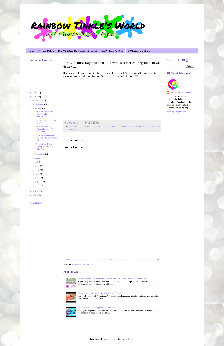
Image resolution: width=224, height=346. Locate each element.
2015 (35, 195)
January (38, 186)
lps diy (71, 129)
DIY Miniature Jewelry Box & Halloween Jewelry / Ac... (44, 114)
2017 (35, 97)
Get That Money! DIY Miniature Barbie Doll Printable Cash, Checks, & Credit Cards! (112, 279)
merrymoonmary (110, 339)
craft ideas (74, 127)
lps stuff (77, 129)
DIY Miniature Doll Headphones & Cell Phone (96, 308)
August (38, 158)
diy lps (84, 127)
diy (80, 127)
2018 (35, 93)
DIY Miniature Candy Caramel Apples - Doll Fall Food (45, 129)
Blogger (131, 339)
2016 (35, 191)
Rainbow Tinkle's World (180, 93)
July (37, 162)
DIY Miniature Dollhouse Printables (77, 51)
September (39, 154)
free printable (139, 127)
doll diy (90, 127)
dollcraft (104, 127)
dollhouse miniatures (126, 127)
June (37, 166)
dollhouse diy (113, 127)
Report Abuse (37, 203)
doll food (97, 127)
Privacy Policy (46, 51)
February (39, 182)
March (38, 178)
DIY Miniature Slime (139, 51)
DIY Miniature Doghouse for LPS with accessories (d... (46, 137)
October (38, 108)
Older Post (156, 260)
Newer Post (68, 260)
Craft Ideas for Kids (112, 51)
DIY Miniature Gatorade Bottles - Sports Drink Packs (99, 293)
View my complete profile (177, 111)
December (39, 100)
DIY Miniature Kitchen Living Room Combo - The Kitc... (45, 146)
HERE (136, 76)
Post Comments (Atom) (83, 264)
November (39, 104)
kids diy (148, 127)
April (37, 174)
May (37, 170)
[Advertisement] (112, 234)
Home (31, 51)
